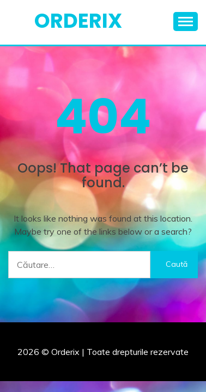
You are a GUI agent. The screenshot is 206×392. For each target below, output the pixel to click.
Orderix (78, 21)
